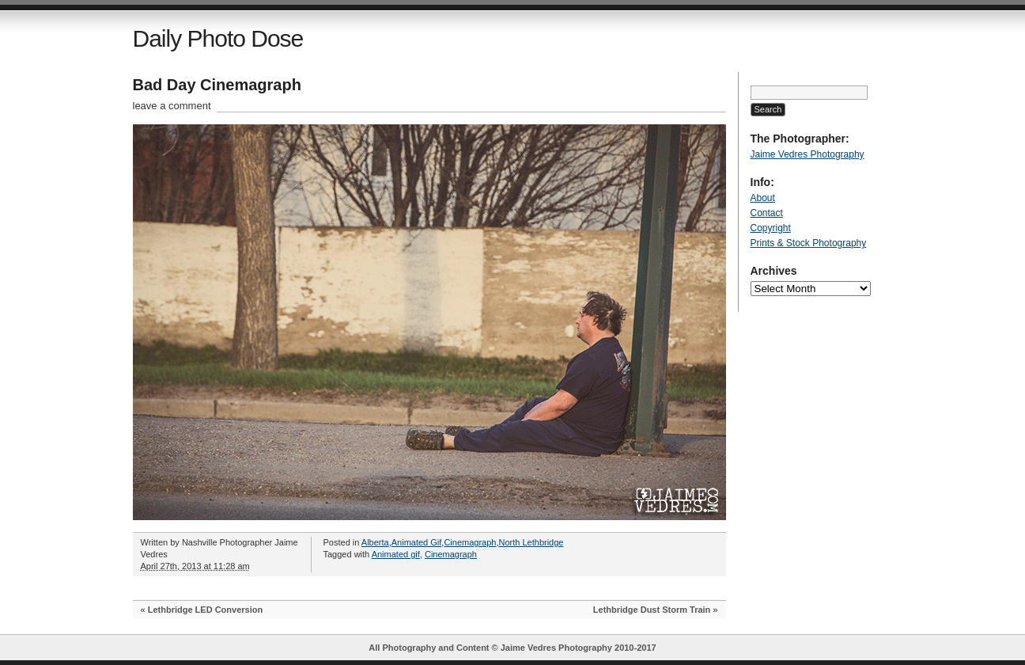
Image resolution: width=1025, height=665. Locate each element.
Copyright (771, 228)
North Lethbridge (531, 542)
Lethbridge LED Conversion (205, 609)
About (763, 197)
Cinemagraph (470, 542)
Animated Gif (416, 542)
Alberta (375, 542)
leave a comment (172, 106)
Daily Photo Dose (218, 38)
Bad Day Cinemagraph (217, 84)
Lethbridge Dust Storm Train (652, 609)
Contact (767, 212)
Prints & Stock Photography (809, 243)
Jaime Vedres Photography (807, 154)
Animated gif (396, 554)
